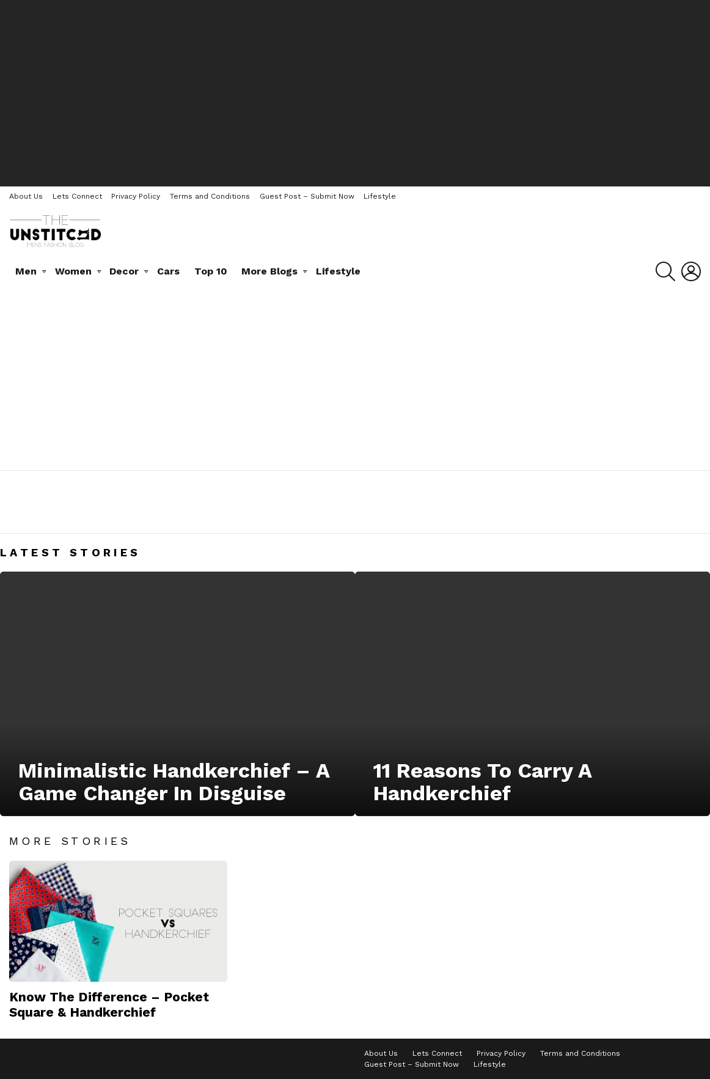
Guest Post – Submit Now (307, 196)
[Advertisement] (355, 91)
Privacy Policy (135, 196)
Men (26, 271)
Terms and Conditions (210, 196)
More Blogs (269, 271)
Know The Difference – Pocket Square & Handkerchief (109, 1004)
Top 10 (210, 271)
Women (73, 271)
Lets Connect (77, 196)
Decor (124, 271)
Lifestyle (380, 196)
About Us (26, 196)
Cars (168, 271)
